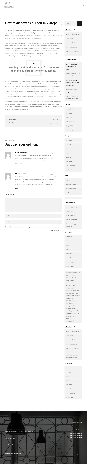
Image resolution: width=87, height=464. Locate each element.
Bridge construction (71, 43)
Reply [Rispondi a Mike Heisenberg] (17, 188)
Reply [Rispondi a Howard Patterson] (17, 167)
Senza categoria (70, 165)
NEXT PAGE (59, 132)
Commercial (69, 140)
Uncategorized (70, 170)
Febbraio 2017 (70, 121)
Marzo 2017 (69, 117)
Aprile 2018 (69, 113)
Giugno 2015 (69, 130)
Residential (69, 161)
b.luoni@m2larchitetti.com (76, 437)
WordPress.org (70, 193)
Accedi (67, 180)
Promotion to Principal (72, 99)
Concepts (68, 144)
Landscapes (69, 157)
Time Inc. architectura (71, 47)
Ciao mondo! (69, 38)
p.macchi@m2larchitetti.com (75, 433)
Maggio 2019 (69, 109)
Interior (68, 149)
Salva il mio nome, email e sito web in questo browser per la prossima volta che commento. (33, 227)
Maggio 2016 (69, 126)
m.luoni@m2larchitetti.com (76, 435)
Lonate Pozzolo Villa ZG (72, 34)
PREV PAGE (7, 132)
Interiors (68, 153)
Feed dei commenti (71, 188)
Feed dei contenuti (71, 184)
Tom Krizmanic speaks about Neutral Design (72, 82)
